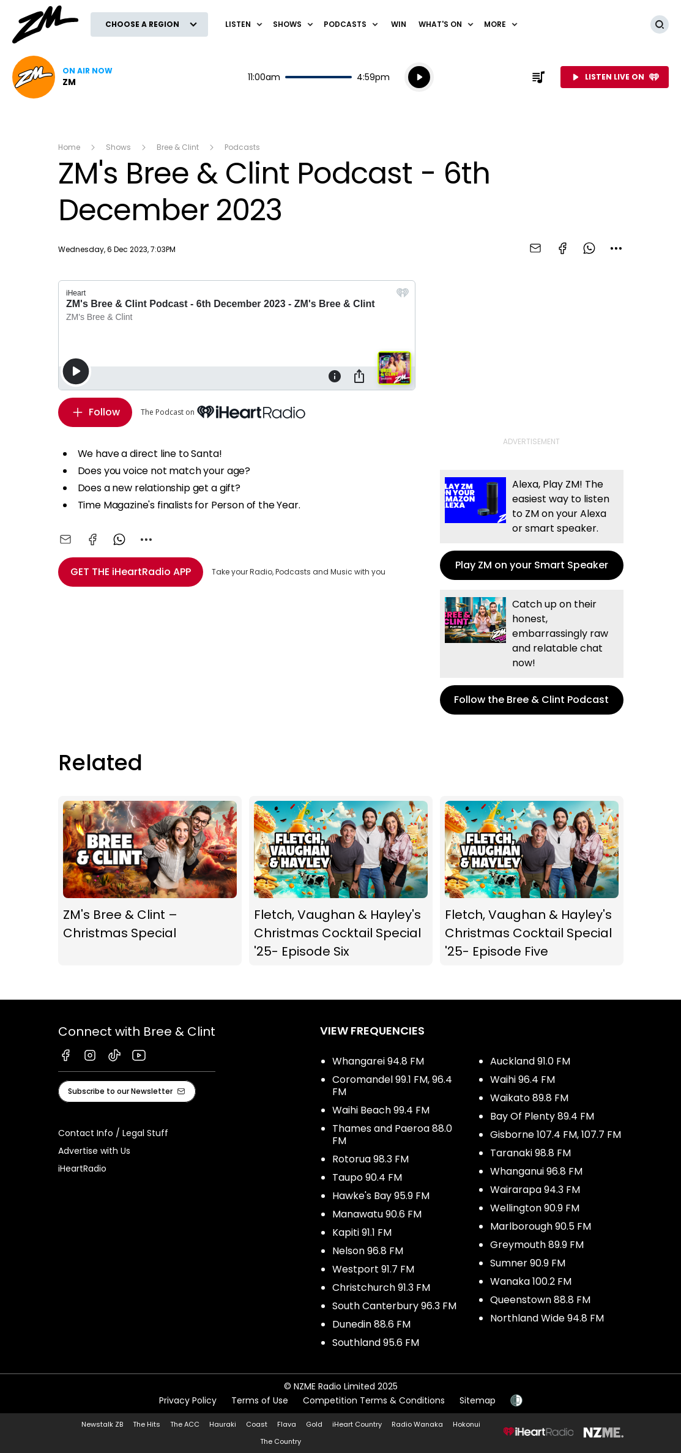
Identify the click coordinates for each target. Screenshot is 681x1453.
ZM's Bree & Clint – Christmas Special (150, 881)
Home (69, 147)
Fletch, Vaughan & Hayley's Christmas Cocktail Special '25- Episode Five (531, 881)
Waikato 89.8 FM (529, 1098)
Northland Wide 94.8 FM (547, 1318)
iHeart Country (357, 1424)
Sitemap (478, 1400)
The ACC (184, 1424)
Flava (286, 1424)
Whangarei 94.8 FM (378, 1061)
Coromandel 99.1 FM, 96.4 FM (392, 1085)
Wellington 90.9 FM (534, 1208)
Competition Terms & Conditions (374, 1400)
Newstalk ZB (102, 1424)
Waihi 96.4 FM (522, 1079)
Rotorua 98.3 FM (370, 1159)
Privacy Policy (188, 1400)
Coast (256, 1424)
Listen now (62, 77)
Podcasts (242, 147)
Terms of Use (259, 1400)
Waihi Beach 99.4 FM (381, 1110)
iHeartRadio (82, 1168)
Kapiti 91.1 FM (362, 1232)
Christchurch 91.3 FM (381, 1287)
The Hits (146, 1424)
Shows (118, 147)
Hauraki (222, 1424)
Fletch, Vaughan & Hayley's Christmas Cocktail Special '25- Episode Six (341, 881)
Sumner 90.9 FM (527, 1263)
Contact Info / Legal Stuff (113, 1133)
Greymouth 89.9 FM (537, 1245)
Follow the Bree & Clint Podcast (531, 652)
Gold (314, 1424)
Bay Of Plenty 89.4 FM (542, 1116)
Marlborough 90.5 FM (540, 1226)
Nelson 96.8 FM (367, 1251)
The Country (280, 1441)
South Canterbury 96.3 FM (394, 1306)
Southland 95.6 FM (375, 1343)
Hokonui (466, 1424)
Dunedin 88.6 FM (371, 1324)
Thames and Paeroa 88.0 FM (392, 1134)
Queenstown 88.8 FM (540, 1300)
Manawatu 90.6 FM (377, 1214)
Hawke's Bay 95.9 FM (381, 1196)
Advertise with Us (94, 1151)
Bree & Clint (178, 147)
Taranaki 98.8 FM (530, 1153)
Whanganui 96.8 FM (536, 1171)
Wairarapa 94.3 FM (535, 1190)
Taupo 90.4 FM (367, 1177)
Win (398, 24)
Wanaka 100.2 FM (530, 1281)
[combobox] (616, 248)
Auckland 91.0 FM (530, 1061)
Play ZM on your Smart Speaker (531, 525)
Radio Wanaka (417, 1424)
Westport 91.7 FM (373, 1269)
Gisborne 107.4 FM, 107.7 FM (555, 1135)
